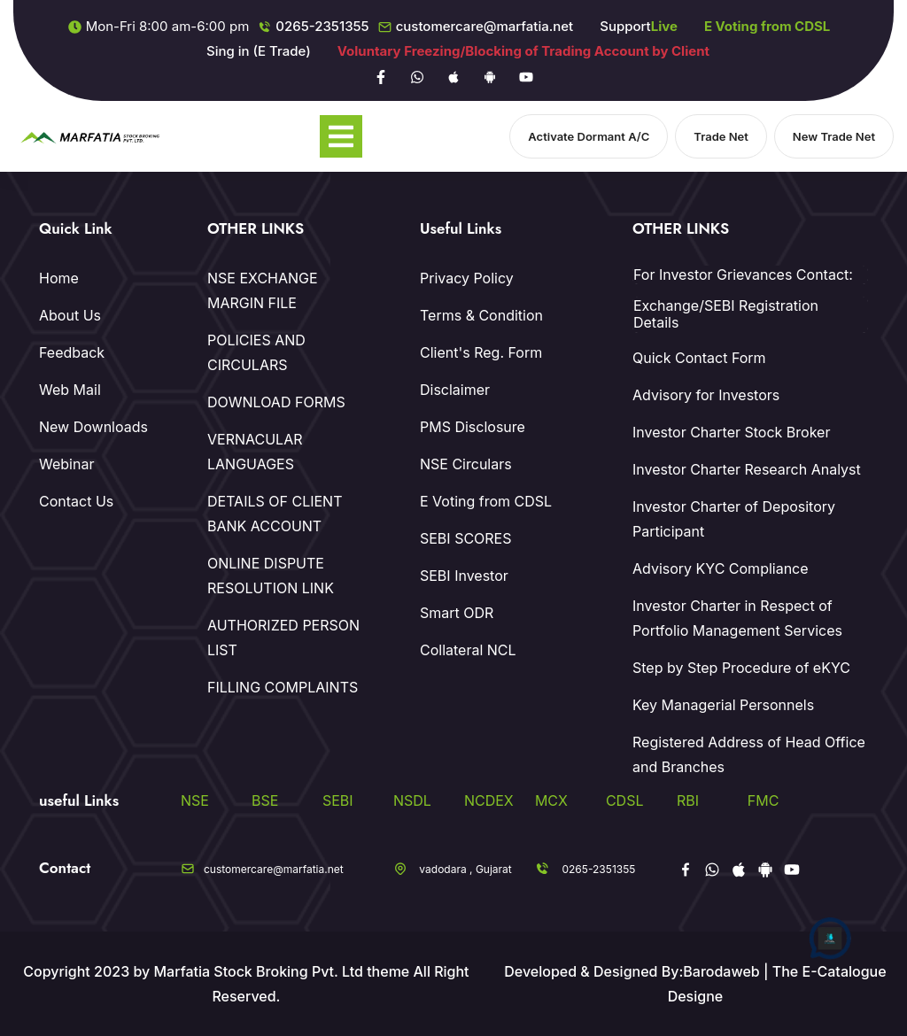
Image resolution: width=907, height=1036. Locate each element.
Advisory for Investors (705, 395)
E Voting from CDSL (486, 501)
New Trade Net (834, 136)
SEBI (337, 800)
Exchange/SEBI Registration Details (725, 314)
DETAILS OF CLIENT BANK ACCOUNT (275, 513)
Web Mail (70, 389)
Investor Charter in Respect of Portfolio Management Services (737, 618)
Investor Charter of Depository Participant (733, 519)
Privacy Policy (467, 278)
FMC (763, 800)
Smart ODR (456, 613)
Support (639, 26)
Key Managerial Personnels (723, 705)
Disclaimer (455, 389)
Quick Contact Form (699, 358)
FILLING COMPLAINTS (282, 687)
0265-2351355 (321, 26)
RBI (688, 800)
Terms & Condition (481, 315)
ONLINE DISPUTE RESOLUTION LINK (270, 575)
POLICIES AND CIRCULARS (256, 352)
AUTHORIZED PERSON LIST (283, 637)
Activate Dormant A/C (588, 136)
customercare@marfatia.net (485, 26)
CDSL (625, 800)
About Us (70, 315)
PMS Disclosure (472, 427)
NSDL (412, 800)
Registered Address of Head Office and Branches (748, 754)
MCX (551, 800)
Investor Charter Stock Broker (731, 432)
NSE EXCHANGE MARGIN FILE (262, 290)
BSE (265, 800)
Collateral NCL (468, 650)
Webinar (66, 464)
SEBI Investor (464, 575)
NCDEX (489, 800)
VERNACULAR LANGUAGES (254, 451)
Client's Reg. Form (481, 352)
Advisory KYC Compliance (720, 568)
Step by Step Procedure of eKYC (741, 667)
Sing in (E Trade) (258, 51)
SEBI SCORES (466, 538)
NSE (195, 800)
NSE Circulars (466, 464)
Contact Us (76, 501)
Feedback (72, 352)
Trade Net (721, 136)
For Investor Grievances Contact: (743, 275)
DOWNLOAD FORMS (276, 402)
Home (59, 278)
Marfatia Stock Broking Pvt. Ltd (257, 971)
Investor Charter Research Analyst (746, 469)
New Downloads (93, 427)
